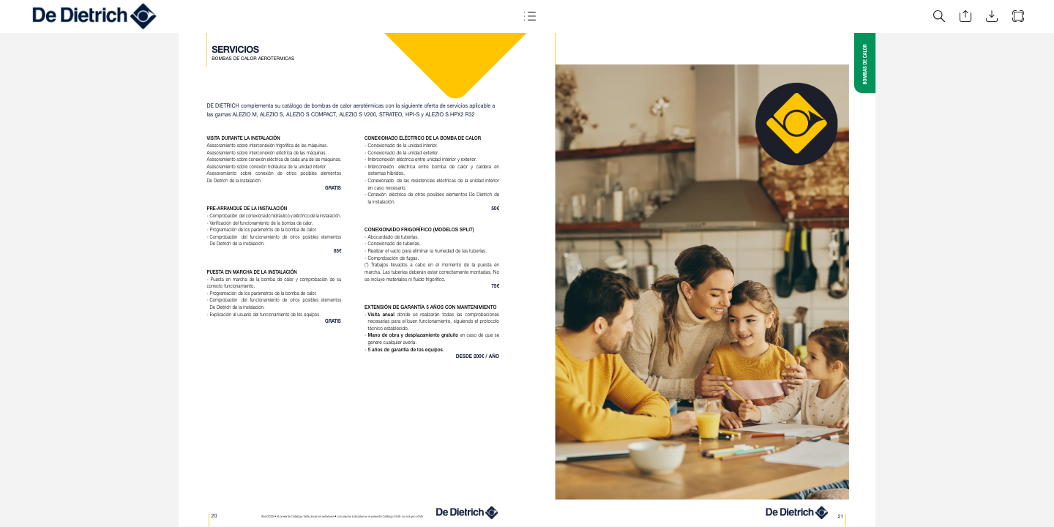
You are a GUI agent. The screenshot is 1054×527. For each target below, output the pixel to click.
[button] (530, 16)
